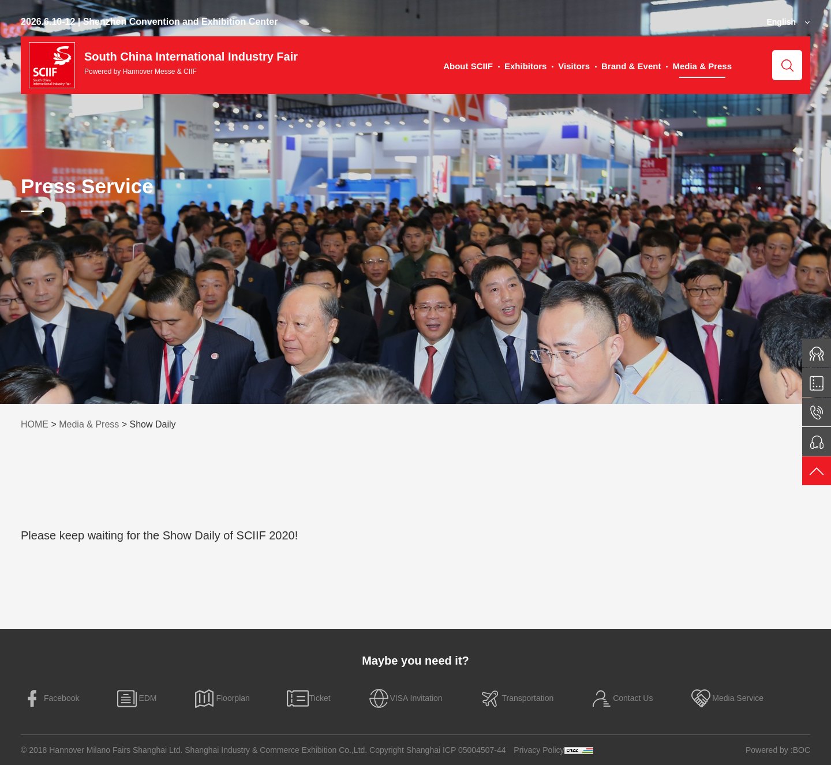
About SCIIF (468, 66)
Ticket (308, 698)
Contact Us (621, 698)
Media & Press (702, 66)
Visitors (574, 66)
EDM (135, 698)
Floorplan (221, 698)
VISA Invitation (405, 698)
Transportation (515, 698)
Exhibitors (525, 66)
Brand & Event (631, 66)
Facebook (50, 698)
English (781, 22)
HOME (34, 424)
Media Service (726, 698)
